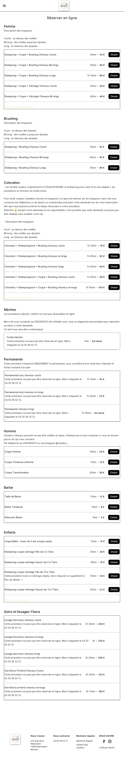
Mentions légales (84, 755)
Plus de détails (19, 591)
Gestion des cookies (82, 760)
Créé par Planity (106, 762)
